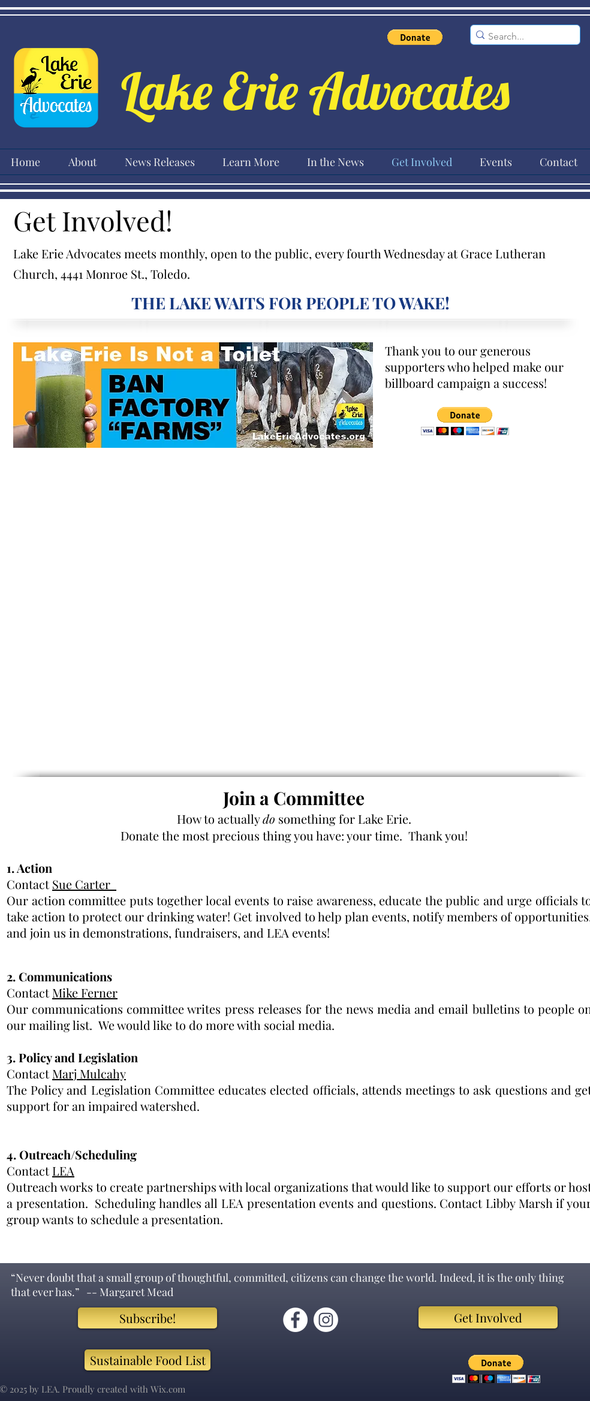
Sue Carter (84, 884)
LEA (63, 1170)
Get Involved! (96, 220)
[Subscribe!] (147, 1317)
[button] (414, 37)
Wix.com (167, 1389)
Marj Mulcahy (89, 1073)
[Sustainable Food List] (147, 1359)
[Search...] (521, 36)
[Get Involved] (488, 1317)
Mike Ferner (85, 992)
